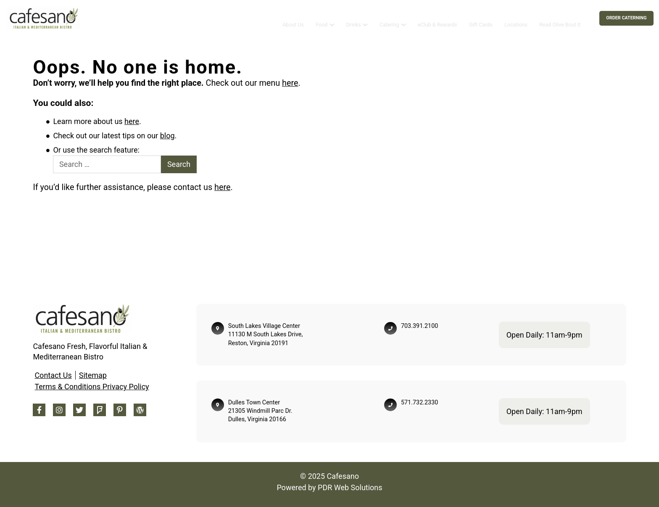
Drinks (353, 18)
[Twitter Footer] (79, 410)
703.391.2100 (419, 326)
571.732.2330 (419, 402)
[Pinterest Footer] (119, 410)
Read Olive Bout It (559, 18)
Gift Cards (481, 18)
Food (321, 18)
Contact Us (52, 375)
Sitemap (93, 375)
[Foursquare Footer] (99, 410)
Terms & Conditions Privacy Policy (91, 386)
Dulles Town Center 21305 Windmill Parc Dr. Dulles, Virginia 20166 (260, 411)
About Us (292, 18)
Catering (389, 18)
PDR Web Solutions (350, 487)
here (290, 83)
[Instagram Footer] (59, 410)
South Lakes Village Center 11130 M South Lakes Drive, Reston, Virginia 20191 (265, 334)
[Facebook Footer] (39, 410)
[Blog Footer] (140, 410)
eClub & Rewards (437, 18)
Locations (515, 18)
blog (167, 135)
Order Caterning (626, 18)
